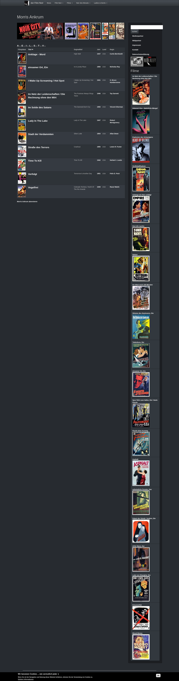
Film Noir (59, 3)
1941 (99, 80)
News (49, 3)
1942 (99, 160)
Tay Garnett (114, 93)
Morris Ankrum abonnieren (27, 201)
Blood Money (137, 633)
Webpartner (136, 40)
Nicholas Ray (115, 67)
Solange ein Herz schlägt (141, 195)
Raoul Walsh (114, 187)
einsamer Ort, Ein (38, 67)
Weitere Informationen (26, 679)
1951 (99, 173)
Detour (135, 255)
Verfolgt (32, 174)
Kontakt (135, 50)
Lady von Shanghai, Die (141, 575)
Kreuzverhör (137, 605)
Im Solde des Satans (39, 107)
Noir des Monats (83, 3)
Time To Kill (34, 160)
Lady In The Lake (37, 120)
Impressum (136, 45)
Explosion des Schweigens (142, 137)
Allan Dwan (114, 134)
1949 (99, 187)
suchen (134, 31)
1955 (99, 147)
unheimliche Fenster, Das (142, 489)
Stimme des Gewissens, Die (143, 313)
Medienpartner (137, 36)
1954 (99, 134)
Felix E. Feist (115, 173)
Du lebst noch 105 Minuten (142, 285)
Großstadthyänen (139, 166)
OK (158, 676)
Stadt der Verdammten (41, 134)
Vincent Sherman (116, 107)
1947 (99, 54)
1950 (99, 67)
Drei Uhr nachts (138, 226)
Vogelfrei (33, 187)
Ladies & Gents (100, 3)
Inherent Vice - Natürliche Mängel (145, 108)
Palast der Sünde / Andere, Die (144, 518)
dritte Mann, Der (138, 546)
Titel (30, 49)
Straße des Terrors (38, 147)
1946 (99, 93)
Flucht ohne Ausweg (140, 431)
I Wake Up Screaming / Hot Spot (46, 80)
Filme (70, 3)
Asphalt (135, 459)
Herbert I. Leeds (116, 160)
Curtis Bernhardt (116, 54)
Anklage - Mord (36, 54)
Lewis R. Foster (116, 147)
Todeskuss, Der (138, 342)
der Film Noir (37, 3)
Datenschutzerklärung (140, 54)
